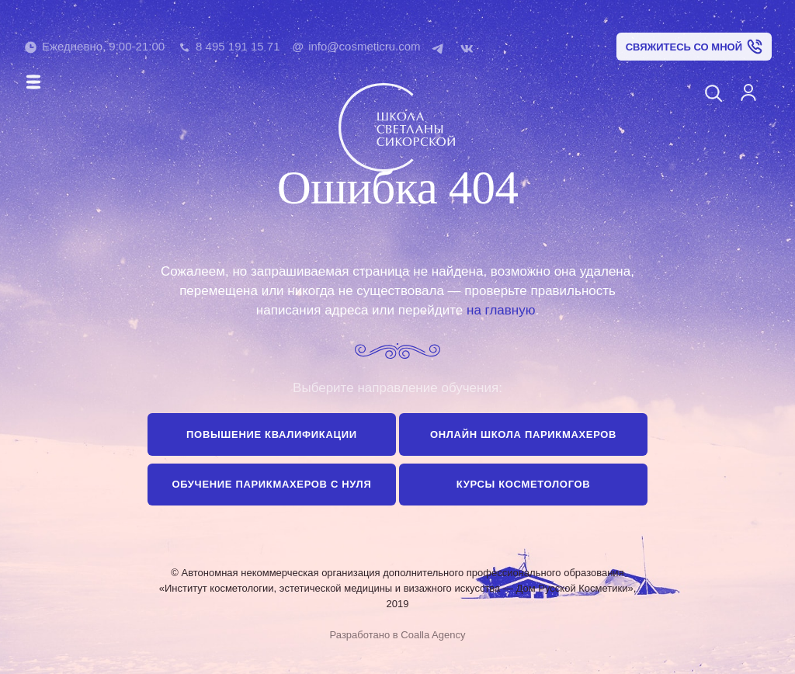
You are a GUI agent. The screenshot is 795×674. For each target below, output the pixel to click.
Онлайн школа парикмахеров (523, 434)
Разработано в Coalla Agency (398, 635)
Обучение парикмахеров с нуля (271, 484)
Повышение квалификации (271, 434)
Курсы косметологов (524, 484)
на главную (501, 310)
